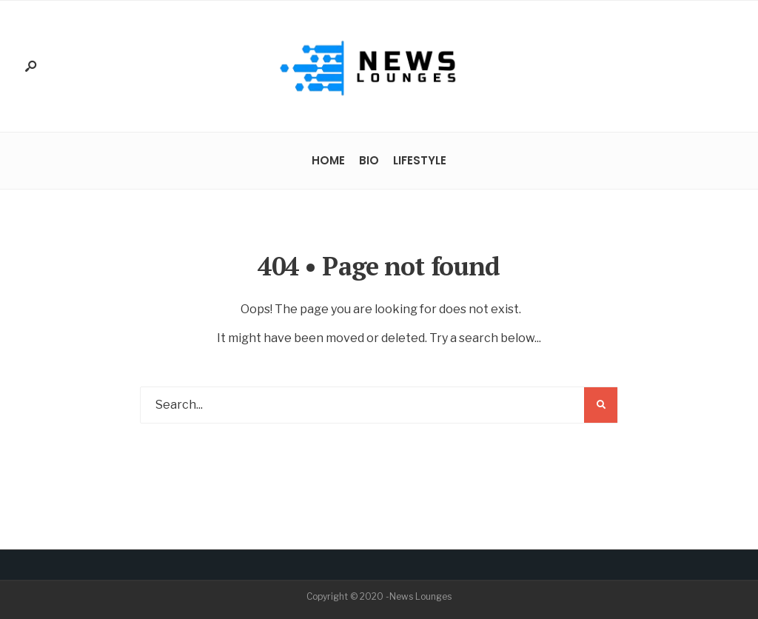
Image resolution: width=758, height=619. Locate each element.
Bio (369, 160)
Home (328, 160)
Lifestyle (419, 160)
